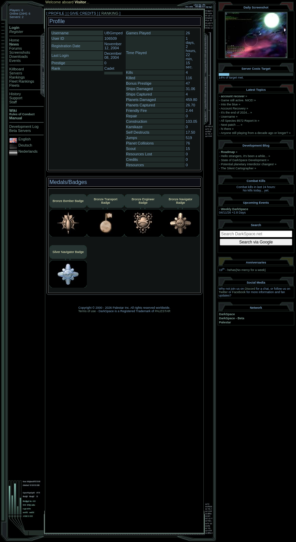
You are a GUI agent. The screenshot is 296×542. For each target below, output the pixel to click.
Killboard (16, 69)
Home (14, 40)
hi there (226, 129)
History (15, 94)
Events (15, 60)
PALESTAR (162, 311)
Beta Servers (20, 131)
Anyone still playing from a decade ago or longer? (254, 133)
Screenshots (19, 52)
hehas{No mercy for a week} (246, 270)
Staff (13, 102)
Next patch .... (230, 124)
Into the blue (229, 104)
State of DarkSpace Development (244, 160)
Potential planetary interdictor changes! (247, 164)
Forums (15, 48)
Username (228, 116)
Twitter (223, 292)
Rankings (17, 77)
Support (15, 98)
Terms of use (87, 311)
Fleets (14, 85)
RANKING (109, 13)
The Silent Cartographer (237, 168)
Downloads (18, 56)
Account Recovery (233, 108)
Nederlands (27, 151)
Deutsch (25, 145)
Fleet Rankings (21, 81)
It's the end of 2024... (235, 112)
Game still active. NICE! (237, 100)
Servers (15, 73)
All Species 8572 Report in (239, 120)
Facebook (239, 292)
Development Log (23, 126)
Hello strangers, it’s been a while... (244, 156)
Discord (250, 288)
